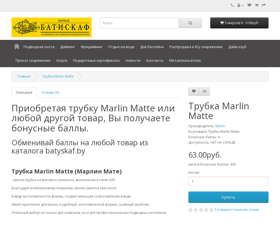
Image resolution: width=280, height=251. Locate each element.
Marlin (220, 126)
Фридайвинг (92, 46)
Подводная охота (39, 46)
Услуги (61, 60)
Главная (23, 76)
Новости (133, 60)
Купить (228, 197)
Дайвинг (67, 46)
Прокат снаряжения (33, 60)
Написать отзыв (245, 209)
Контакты (155, 60)
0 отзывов (222, 209)
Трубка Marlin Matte (58, 76)
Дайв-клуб (237, 46)
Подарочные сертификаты (96, 60)
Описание (24, 92)
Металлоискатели (185, 60)
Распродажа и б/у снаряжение (196, 46)
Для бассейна (152, 46)
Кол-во (193, 172)
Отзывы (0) (50, 92)
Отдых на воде (121, 46)
